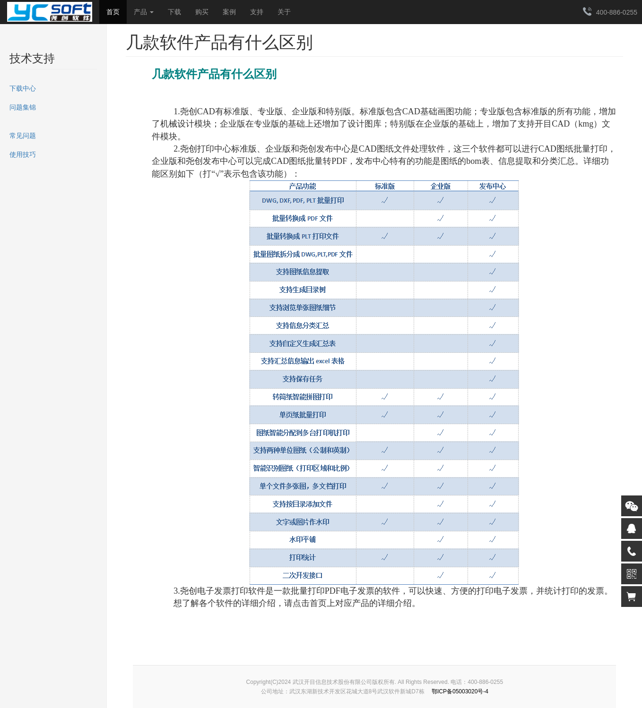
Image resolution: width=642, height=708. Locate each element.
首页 (113, 12)
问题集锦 (22, 107)
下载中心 (22, 88)
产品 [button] (144, 12)
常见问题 (22, 135)
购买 (201, 12)
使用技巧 (22, 154)
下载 (174, 12)
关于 (284, 12)
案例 (229, 12)
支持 (256, 12)
